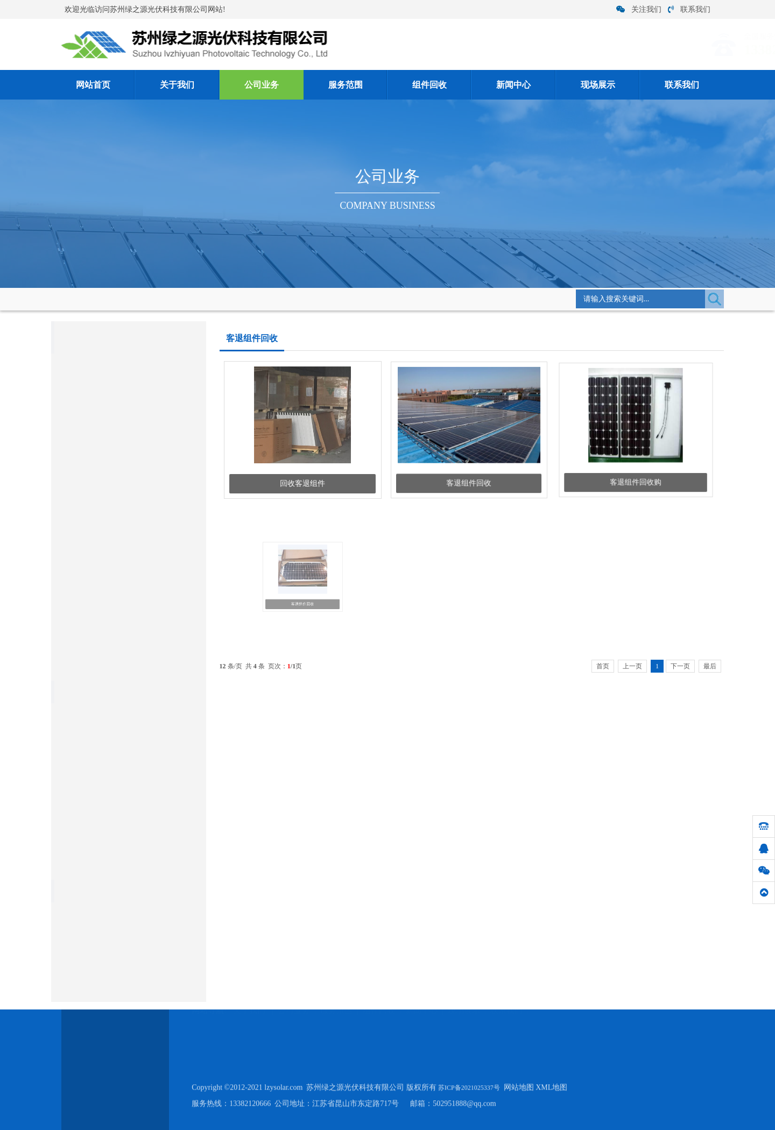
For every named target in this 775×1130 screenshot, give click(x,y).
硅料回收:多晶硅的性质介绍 (103, 866)
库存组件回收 (86, 388)
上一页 (632, 666)
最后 (709, 666)
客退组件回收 (275, 298)
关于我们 (177, 84)
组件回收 (429, 84)
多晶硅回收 (72, 520)
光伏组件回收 (86, 472)
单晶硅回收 (72, 545)
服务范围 (345, 84)
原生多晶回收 (76, 570)
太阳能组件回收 (80, 495)
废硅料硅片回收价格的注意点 (105, 766)
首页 (602, 666)
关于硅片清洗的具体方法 (98, 849)
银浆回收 (69, 669)
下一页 (680, 666)
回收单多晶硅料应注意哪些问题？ (112, 783)
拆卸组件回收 (86, 430)
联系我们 (689, 9)
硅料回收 (69, 644)
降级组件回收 (86, 451)
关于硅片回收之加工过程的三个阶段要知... (126, 799)
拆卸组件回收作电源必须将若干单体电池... (126, 716)
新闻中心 (513, 84)
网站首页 (93, 84)
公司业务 (261, 84)
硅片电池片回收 (80, 594)
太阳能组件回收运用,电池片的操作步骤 (120, 749)
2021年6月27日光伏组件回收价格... (113, 833)
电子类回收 (72, 619)
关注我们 (638, 9)
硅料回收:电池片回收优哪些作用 (110, 733)
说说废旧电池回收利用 (95, 816)
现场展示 (598, 84)
